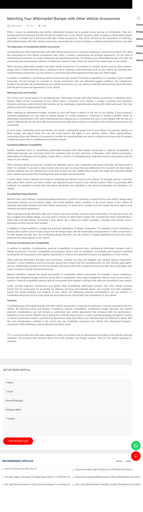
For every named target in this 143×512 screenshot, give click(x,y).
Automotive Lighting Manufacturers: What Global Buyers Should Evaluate (108, 477)
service (119, 461)
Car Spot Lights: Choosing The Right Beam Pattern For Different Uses (37, 477)
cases (128, 461)
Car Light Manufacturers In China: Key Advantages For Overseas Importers (37, 484)
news (136, 461)
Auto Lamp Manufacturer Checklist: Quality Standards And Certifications (108, 484)
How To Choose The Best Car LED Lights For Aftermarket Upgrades (20, 468)
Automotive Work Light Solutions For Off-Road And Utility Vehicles (107, 469)
